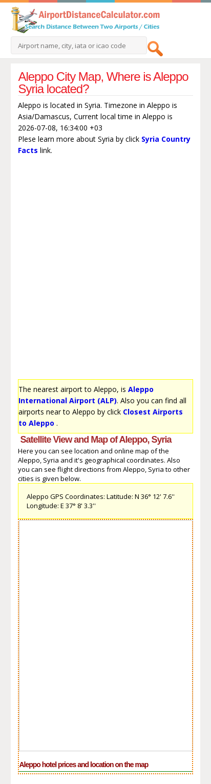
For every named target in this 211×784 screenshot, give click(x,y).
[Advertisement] (105, 269)
